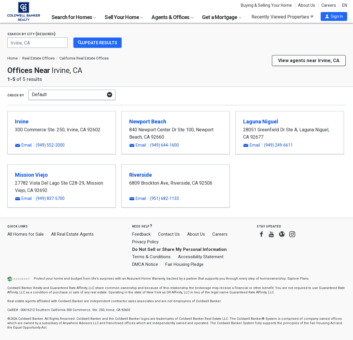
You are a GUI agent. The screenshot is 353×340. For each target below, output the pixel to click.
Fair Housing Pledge (184, 264)
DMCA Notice (145, 264)
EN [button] (344, 5)
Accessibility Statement (200, 256)
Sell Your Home (124, 17)
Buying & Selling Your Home (266, 5)
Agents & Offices (172, 17)
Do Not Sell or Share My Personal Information (179, 249)
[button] (334, 16)
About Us (306, 5)
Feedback (141, 234)
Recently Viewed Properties (282, 16)
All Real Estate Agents (72, 234)
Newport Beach (147, 121)
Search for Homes (73, 17)
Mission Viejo (31, 175)
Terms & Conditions (151, 256)
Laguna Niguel (260, 121)
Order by (15, 95)
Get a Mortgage (221, 17)
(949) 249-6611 (278, 145)
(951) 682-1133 (164, 198)
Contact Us (169, 234)
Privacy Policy (145, 241)
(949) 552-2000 (50, 145)
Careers (328, 5)
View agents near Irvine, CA (308, 60)
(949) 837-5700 (50, 198)
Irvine (21, 121)
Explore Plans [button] (298, 278)
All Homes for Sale (25, 234)
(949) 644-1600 (164, 145)
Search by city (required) (31, 34)
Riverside (140, 175)
